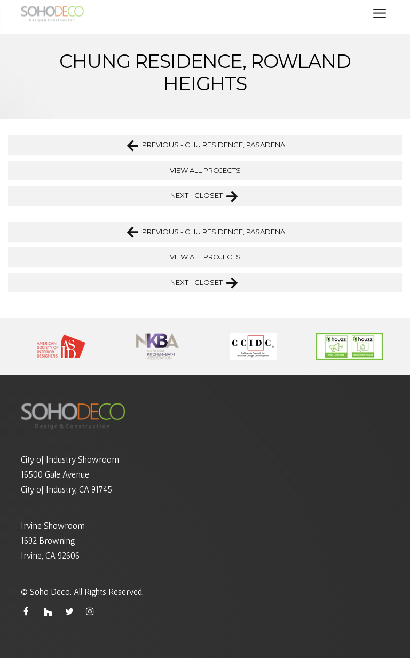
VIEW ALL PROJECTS (205, 170)
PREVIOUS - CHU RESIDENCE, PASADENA (206, 145)
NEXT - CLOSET (204, 196)
